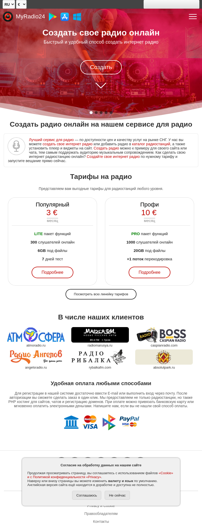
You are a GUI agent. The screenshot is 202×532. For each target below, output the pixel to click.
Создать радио (106, 148)
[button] (91, 112)
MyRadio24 (30, 16)
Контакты (101, 521)
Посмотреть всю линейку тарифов (101, 294)
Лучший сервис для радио (51, 140)
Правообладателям (101, 514)
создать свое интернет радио (68, 144)
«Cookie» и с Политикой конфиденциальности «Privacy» (100, 475)
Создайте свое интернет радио (113, 156)
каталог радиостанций (151, 144)
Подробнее (52, 272)
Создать (101, 67)
